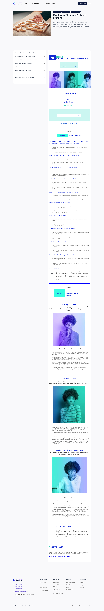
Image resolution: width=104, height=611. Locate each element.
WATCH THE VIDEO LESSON (68, 97)
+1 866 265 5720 (18, 588)
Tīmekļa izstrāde (44, 590)
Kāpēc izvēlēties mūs (36, 3)
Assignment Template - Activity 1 (65, 556)
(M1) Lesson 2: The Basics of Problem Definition (30, 56)
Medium (82, 587)
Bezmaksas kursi (70, 582)
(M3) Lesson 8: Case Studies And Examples (30, 77)
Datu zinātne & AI (44, 585)
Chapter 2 (63, 66)
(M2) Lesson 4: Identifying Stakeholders (30, 63)
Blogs (53, 3)
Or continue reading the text (68, 123)
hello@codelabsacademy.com (21, 591)
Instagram (82, 585)
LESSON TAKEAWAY (68, 102)
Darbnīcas (69, 585)
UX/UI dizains (43, 587)
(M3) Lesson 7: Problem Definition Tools (30, 74)
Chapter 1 (63, 64)
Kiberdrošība (43, 582)
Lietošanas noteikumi (77, 605)
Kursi (27, 3)
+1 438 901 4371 (18, 586)
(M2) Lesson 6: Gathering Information (30, 70)
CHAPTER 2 (68, 101)
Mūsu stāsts (56, 582)
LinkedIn (82, 582)
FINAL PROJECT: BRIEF (30, 81)
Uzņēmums (47, 3)
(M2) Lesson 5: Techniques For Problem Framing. (30, 67)
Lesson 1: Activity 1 (53, 556)
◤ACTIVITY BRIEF (68, 105)
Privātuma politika (87, 605)
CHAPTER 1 (68, 99)
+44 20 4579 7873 (19, 584)
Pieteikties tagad (82, 3)
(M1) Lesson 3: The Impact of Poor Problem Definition (30, 59)
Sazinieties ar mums (58, 593)
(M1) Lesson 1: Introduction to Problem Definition (30, 52)
